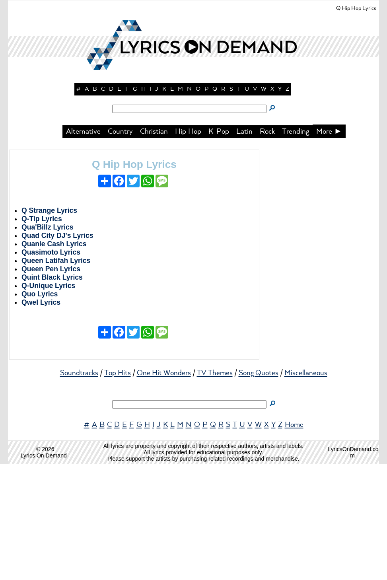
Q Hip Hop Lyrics (134, 280)
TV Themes (215, 489)
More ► (329, 248)
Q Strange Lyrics (49, 327)
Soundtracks (79, 489)
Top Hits (117, 489)
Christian (154, 248)
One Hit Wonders (164, 489)
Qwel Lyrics (40, 418)
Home (294, 541)
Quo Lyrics (39, 410)
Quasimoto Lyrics (50, 368)
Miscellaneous (305, 489)
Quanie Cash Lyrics (54, 360)
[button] (193, 139)
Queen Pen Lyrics (50, 385)
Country (120, 248)
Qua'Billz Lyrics (47, 343)
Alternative (83, 248)
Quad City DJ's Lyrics (57, 352)
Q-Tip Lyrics (41, 335)
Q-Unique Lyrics (48, 402)
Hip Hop (188, 248)
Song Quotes (258, 489)
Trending (295, 248)
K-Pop (218, 248)
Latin (244, 248)
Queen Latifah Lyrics (55, 377)
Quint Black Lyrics (52, 393)
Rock (267, 248)
